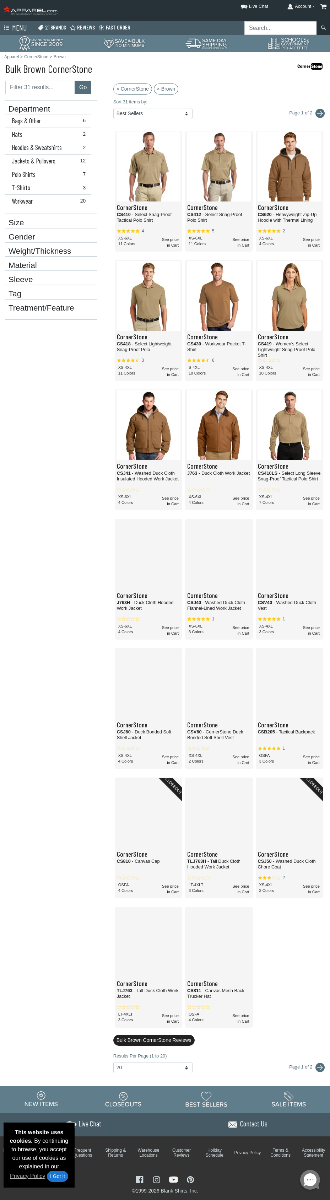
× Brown (166, 89)
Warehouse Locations (148, 1153)
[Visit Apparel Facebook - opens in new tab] (140, 1179)
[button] (248, 5)
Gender (22, 237)
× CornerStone (133, 89)
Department (29, 109)
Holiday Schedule (214, 1153)
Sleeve (21, 280)
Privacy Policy (27, 1176)
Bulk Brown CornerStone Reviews (154, 1040)
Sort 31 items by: (130, 101)
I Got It (57, 1176)
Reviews (82, 27)
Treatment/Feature (41, 308)
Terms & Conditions (280, 1153)
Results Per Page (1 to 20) (140, 1056)
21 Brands (52, 27)
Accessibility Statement (313, 1153)
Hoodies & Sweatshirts (50, 147)
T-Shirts (50, 188)
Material (23, 265)
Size (16, 223)
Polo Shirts (50, 174)
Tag (15, 294)
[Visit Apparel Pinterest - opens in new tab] (190, 1179)
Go (83, 87)
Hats (50, 134)
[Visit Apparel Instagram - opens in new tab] (157, 1179)
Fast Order (114, 27)
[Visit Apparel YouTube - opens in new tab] (174, 1179)
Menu (14, 28)
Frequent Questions (82, 1153)
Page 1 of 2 (307, 1067)
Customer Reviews (181, 1153)
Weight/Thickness (40, 251)
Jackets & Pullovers (50, 161)
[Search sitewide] (280, 28)
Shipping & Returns (115, 1153)
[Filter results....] (40, 87)
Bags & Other (50, 121)
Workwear (50, 201)
